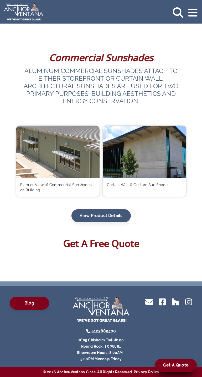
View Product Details (101, 215)
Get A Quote (176, 365)
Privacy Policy (146, 372)
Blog (29, 303)
